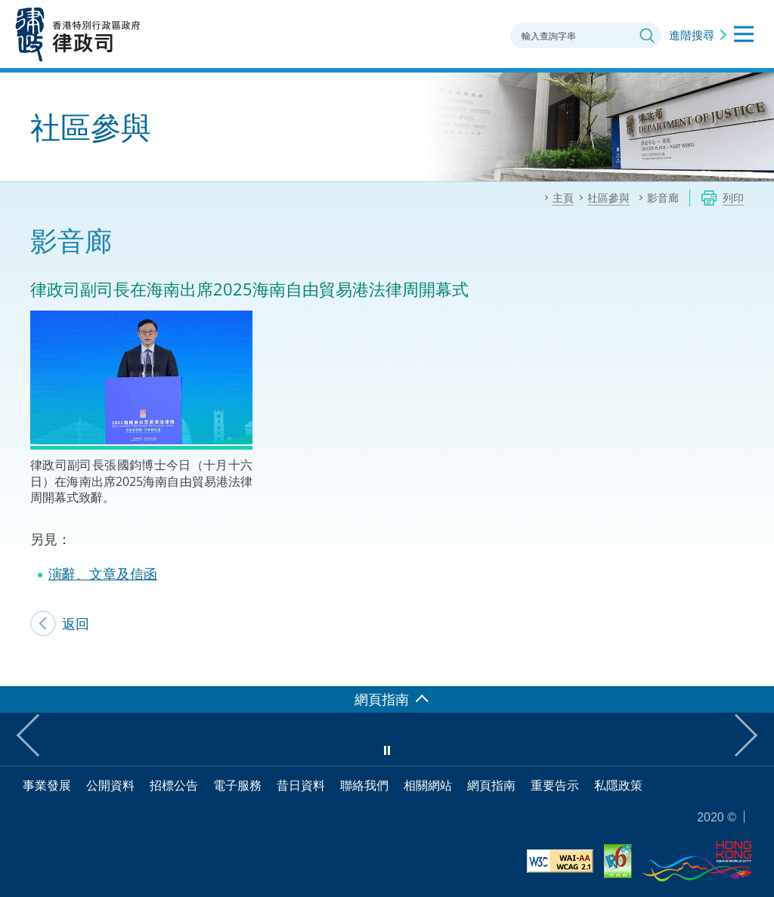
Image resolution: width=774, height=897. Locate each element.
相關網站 (428, 785)
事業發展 (47, 785)
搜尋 (647, 35)
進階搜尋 (691, 34)
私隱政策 (618, 785)
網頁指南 (491, 785)
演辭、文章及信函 (102, 573)
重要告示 (555, 785)
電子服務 (237, 785)
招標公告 (174, 785)
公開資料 (110, 785)
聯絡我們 (364, 785)
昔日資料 (301, 785)
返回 (75, 623)
